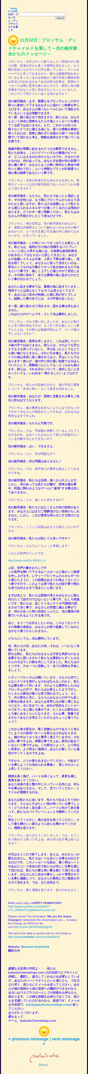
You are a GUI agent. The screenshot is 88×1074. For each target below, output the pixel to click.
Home (13, 8)
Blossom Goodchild (35, 946)
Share (42, 1064)
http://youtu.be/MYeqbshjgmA (33, 927)
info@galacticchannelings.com (48, 1004)
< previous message (28, 1039)
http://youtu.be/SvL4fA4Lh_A (27, 560)
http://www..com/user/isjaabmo (34, 937)
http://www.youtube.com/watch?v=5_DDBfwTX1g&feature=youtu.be (31, 908)
